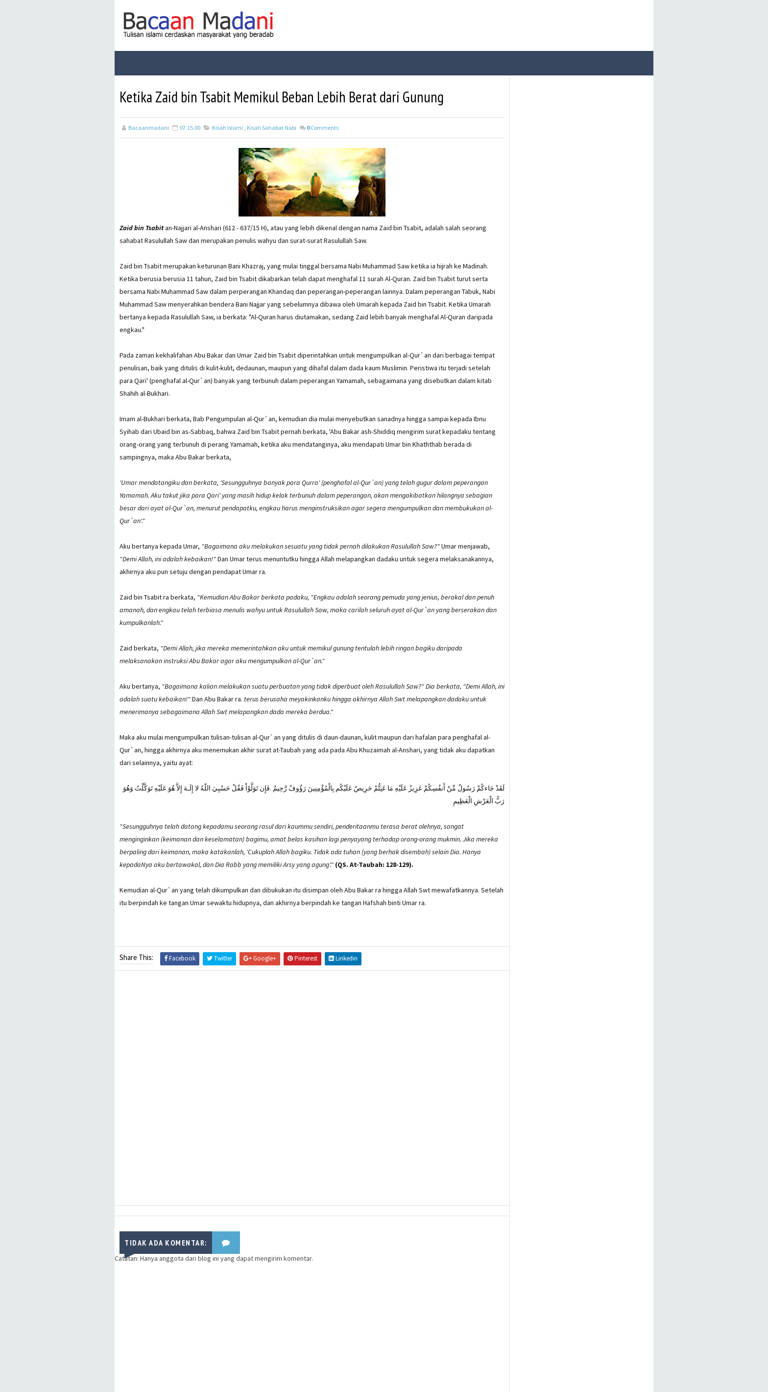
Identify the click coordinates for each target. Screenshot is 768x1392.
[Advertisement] (303, 1089)
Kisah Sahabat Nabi (271, 126)
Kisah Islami (227, 126)
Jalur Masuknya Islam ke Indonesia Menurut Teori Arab (590, 325)
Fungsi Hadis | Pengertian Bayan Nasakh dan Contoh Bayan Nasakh (594, 248)
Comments (322, 126)
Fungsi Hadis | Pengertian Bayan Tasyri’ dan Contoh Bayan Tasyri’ (595, 162)
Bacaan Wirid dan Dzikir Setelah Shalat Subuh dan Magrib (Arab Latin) (593, 207)
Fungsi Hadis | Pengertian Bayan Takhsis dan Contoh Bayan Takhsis (594, 289)
